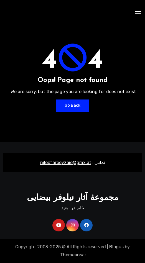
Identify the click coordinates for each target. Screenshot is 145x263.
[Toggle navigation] (137, 11)
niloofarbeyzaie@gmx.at (65, 162)
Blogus (116, 246)
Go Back (72, 105)
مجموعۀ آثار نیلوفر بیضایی (72, 198)
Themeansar (73, 254)
